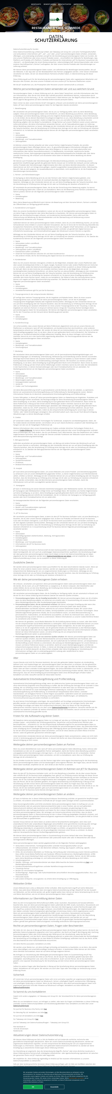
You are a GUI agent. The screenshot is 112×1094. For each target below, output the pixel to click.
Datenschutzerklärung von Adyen (59, 556)
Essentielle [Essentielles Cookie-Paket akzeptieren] (54, 1087)
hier (87, 862)
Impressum (78, 4)
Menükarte (36, 4)
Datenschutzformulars (21, 987)
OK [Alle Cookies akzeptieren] (33, 1087)
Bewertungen (50, 4)
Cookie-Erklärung (26, 430)
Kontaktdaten (64, 4)
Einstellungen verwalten (76, 1078)
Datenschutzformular (60, 707)
